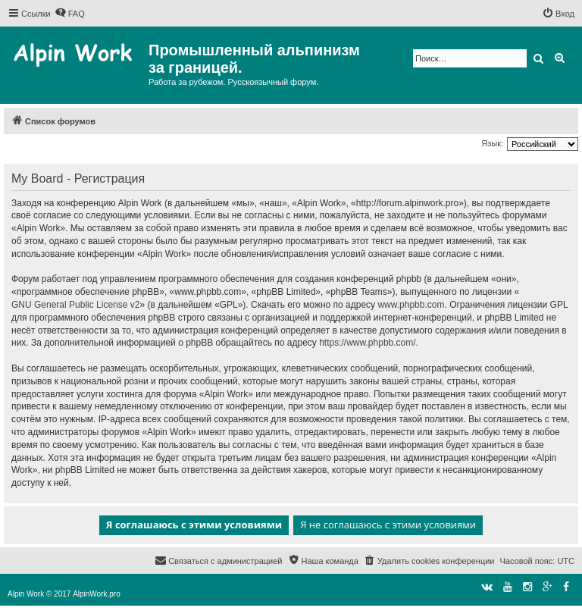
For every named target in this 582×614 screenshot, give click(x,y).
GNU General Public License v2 (75, 304)
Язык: (492, 143)
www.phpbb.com (410, 304)
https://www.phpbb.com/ (367, 342)
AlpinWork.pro (96, 594)
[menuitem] (70, 14)
